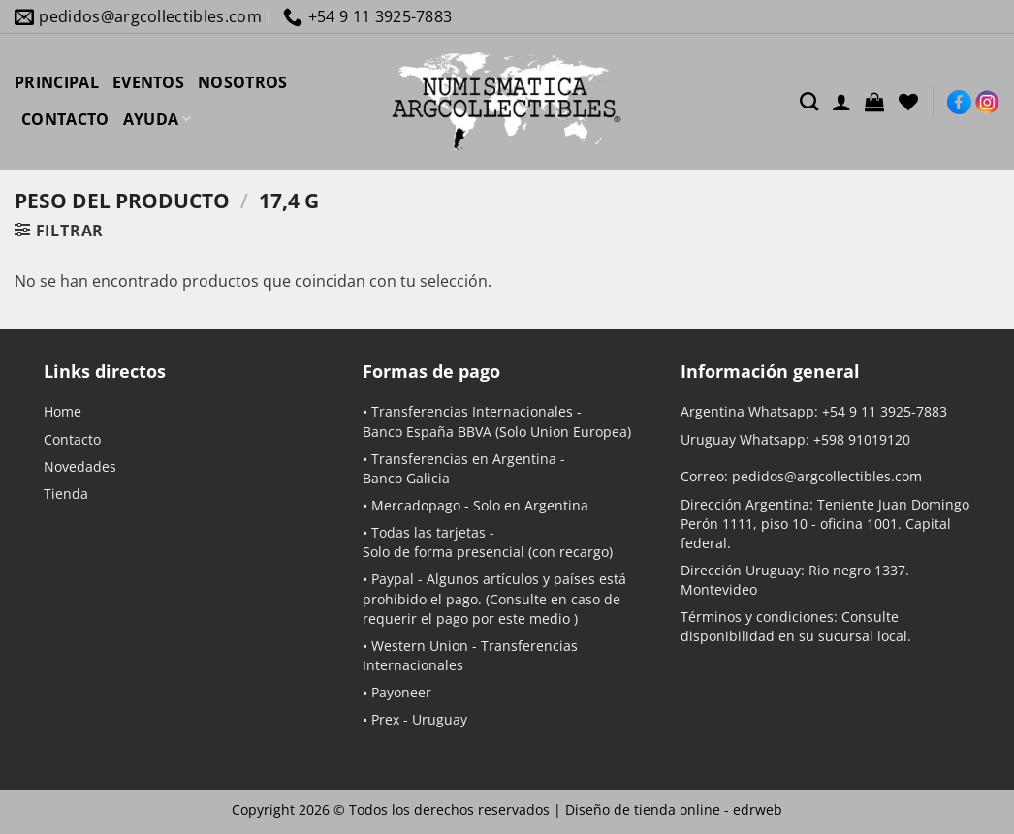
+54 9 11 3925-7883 (884, 411)
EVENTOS (148, 82)
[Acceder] (841, 101)
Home (62, 411)
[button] (874, 101)
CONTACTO (65, 119)
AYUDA (157, 119)
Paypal (392, 579)
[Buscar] (809, 101)
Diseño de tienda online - (673, 809)
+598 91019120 (861, 439)
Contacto (72, 439)
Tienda (66, 493)
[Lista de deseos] (908, 101)
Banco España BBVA (427, 431)
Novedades (80, 466)
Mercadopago (415, 505)
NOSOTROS (243, 82)
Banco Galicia (406, 478)
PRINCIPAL (57, 82)
